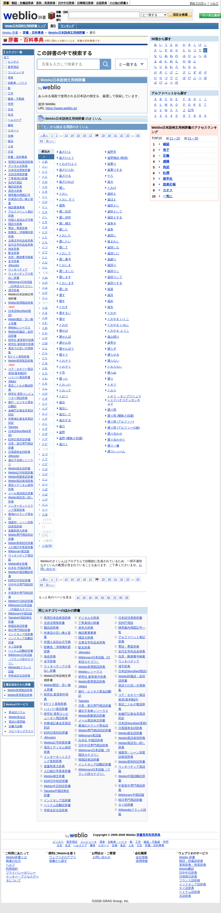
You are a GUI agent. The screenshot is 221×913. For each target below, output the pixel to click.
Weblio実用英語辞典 (91, 681)
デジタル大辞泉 (88, 617)
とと (45, 257)
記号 (191, 110)
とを (45, 383)
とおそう (65, 360)
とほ (45, 307)
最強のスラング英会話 (93, 725)
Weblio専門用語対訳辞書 (94, 730)
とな (45, 262)
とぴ (45, 499)
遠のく (63, 444)
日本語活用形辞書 (130, 617)
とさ (45, 212)
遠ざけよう (66, 158)
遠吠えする (114, 217)
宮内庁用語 (125, 623)
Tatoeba (83, 701)
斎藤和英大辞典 (54, 766)
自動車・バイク (17, 82)
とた (45, 237)
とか (45, 187)
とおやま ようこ (118, 330)
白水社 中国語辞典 (90, 740)
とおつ (63, 396)
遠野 (62, 432)
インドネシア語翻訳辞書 (94, 764)
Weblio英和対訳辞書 (131, 761)
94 (41, 140)
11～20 (175, 138)
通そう (63, 354)
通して (63, 247)
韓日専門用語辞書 (130, 800)
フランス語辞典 (189, 880)
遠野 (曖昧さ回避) (71, 438)
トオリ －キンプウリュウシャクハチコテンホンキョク (124, 400)
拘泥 (166, 167)
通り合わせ (114, 433)
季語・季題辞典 (128, 646)
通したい (65, 241)
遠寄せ (111, 342)
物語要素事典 (87, 632)
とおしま (65, 265)
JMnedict (50, 737)
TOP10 (156, 138)
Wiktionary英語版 (89, 735)
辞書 (6, 3)
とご (45, 413)
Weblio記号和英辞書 (57, 742)
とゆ (45, 343)
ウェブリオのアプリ (62, 857)
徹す (62, 301)
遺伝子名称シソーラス (93, 710)
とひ (45, 292)
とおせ (63, 325)
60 (108, 597)
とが (45, 393)
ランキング (67, 26)
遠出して (65, 414)
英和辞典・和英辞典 (192, 864)
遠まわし (113, 241)
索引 (53, 26)
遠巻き (111, 223)
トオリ (111, 384)
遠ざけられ (66, 170)
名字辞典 (50, 661)
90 (126, 597)
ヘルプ (214, 3)
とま (45, 312)
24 (72, 135)
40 (96, 597)
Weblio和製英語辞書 (91, 715)
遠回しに (113, 253)
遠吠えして (114, 211)
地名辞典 (50, 656)
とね (45, 277)
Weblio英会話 (17, 717)
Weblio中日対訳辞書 (57, 786)
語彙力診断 (16, 726)
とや (45, 338)
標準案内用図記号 (19, 195)
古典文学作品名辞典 (91, 642)
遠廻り (111, 259)
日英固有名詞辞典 (130, 728)
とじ (45, 423)
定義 (166, 155)
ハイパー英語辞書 (56, 709)
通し (62, 187)
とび (45, 474)
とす (45, 222)
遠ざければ (66, 181)
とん (45, 388)
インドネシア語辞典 (192, 884)
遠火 (110, 181)
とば (45, 469)
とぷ (45, 504)
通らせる (113, 354)
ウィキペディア (128, 661)
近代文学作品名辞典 (131, 651)
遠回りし (113, 271)
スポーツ (13, 130)
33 (127, 135)
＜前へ (44, 135)
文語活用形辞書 (54, 623)
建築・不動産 (16, 98)
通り (110, 378)
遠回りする (114, 283)
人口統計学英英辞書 (57, 771)
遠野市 (111, 152)
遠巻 (110, 229)
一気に (168, 196)
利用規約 (12, 868)
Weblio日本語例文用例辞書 (66, 32)
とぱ (45, 494)
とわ (45, 378)
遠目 (110, 295)
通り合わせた (116, 439)
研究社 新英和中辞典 (21, 340)
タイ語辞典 (186, 888)
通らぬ (111, 372)
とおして (65, 253)
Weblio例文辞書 (54, 776)
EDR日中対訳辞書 (56, 781)
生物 (10, 135)
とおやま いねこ (118, 325)
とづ (45, 454)
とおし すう (67, 199)
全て (6, 57)
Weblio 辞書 (10, 32)
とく (45, 196)
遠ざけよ (65, 152)
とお (45, 181)
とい (45, 166)
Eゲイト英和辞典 (55, 704)
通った (63, 378)
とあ (45, 161)
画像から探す (58, 861)
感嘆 (166, 161)
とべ (45, 484)
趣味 (10, 125)
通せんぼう (66, 348)
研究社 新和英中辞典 (92, 676)
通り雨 (111, 409)
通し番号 (65, 259)
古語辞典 (101, 3)
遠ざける (65, 175)
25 (78, 135)
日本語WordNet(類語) (132, 671)
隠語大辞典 (85, 637)
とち (45, 242)
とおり (111, 390)
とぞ (45, 439)
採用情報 (142, 861)
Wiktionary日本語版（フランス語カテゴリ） (20, 659)
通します (65, 277)
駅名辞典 (84, 647)
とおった (65, 384)
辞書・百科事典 (33, 32)
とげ (45, 408)
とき (45, 191)
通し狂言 (65, 211)
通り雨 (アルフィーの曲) (123, 427)
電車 (10, 77)
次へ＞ (50, 140)
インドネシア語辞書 (57, 800)
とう (45, 171)
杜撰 (166, 173)
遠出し (63, 408)
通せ (62, 319)
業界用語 (13, 67)
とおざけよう (68, 164)
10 (77, 597)
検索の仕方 (13, 861)
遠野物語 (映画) (117, 158)
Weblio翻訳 (186, 868)
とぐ (45, 403)
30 (109, 135)
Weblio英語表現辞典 (131, 738)
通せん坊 (65, 342)
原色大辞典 (85, 627)
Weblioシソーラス (90, 671)
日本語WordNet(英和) (132, 723)
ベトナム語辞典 (189, 892)
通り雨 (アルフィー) (120, 421)
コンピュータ (16, 72)
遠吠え (111, 193)
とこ (45, 207)
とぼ (45, 489)
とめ (45, 328)
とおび (111, 187)
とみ (45, 318)
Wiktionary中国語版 (131, 795)
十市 (62, 372)
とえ (45, 176)
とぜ (45, 434)
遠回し (111, 235)
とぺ (45, 509)
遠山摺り (113, 336)
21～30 (193, 138)
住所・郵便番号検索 (131, 656)
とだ (45, 444)
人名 (10, 146)
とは (45, 287)
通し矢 (63, 289)
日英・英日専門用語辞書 (94, 705)
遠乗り (111, 164)
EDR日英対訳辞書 (56, 732)
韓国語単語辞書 (88, 759)
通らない (113, 360)
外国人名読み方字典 (57, 642)
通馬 (62, 205)
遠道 (110, 289)
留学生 (168, 178)
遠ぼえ (111, 199)
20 (84, 597)
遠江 (62, 426)
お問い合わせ (101, 857)
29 (103, 135)
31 (115, 135)
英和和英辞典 (151, 835)
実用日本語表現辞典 (57, 617)
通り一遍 (113, 445)
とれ (45, 368)
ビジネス (13, 61)
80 (120, 597)
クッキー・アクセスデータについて (22, 878)
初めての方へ (198, 3)
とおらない (114, 366)
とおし (63, 193)
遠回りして (114, 277)
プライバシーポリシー (21, 872)
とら (45, 353)
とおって (65, 390)
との (45, 282)
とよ (45, 348)
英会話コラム (17, 712)
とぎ (45, 398)
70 (114, 597)
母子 (166, 150)
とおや (111, 313)
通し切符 (65, 217)
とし (45, 217)
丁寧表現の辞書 (88, 623)
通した (63, 229)
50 (102, 597)
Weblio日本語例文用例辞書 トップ (25, 26)
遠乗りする (114, 170)
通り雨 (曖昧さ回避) (120, 415)
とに (45, 267)
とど (45, 464)
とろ (45, 373)
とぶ (45, 479)
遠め (110, 301)
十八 (110, 175)
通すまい (65, 313)
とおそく (65, 366)
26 (84, 135)
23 (66, 135)
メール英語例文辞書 (91, 720)
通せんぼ (65, 336)
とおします (66, 283)
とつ (45, 247)
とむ (45, 323)
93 (137, 135)
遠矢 (110, 307)
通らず (111, 348)
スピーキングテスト (21, 731)
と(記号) (47, 545)
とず (45, 428)
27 (90, 135)
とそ (45, 232)
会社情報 (142, 857)
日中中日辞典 (66, 3)
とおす (63, 307)
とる (45, 363)
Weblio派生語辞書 (130, 733)
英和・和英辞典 (45, 3)
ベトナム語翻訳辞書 (57, 805)
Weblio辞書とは (16, 857)
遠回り (111, 265)
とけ (45, 202)
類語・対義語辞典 (22, 3)
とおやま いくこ (118, 319)
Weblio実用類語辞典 (91, 667)
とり (45, 358)
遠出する (65, 420)
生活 (10, 114)
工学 (10, 93)
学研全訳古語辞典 (56, 810)
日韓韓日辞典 (85, 3)
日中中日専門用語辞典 (93, 745)
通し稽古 (65, 223)
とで (45, 459)
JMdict (82, 686)
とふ (45, 297)
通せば (63, 330)
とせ (45, 227)
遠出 (62, 402)
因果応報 (169, 184)
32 (121, 135)
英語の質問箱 (17, 721)
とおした (65, 235)
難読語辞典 (51, 627)
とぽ (45, 514)
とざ (45, 418)
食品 (10, 141)
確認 (166, 144)
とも (45, 333)
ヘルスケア (15, 120)
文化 (10, 109)
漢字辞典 (124, 666)
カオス (168, 190)
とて (45, 252)
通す (62, 295)
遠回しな (113, 247)
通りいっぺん (116, 451)
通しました (66, 271)
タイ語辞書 (125, 804)
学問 (10, 104)
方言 (10, 151)
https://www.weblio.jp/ (61, 108)
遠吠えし (113, 205)
